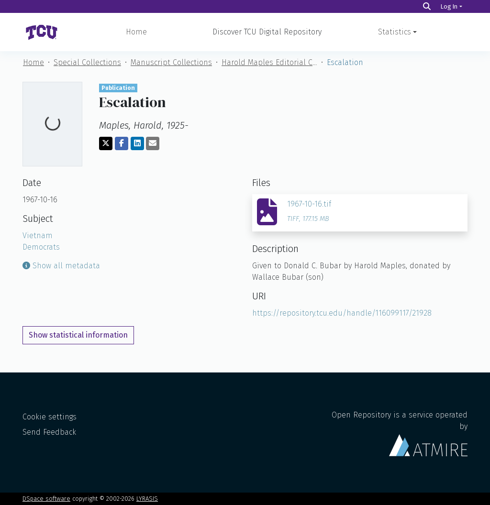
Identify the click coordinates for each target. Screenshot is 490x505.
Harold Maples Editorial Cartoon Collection (269, 62)
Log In (449, 6)
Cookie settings (49, 416)
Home (136, 31)
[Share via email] (152, 143)
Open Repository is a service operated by (400, 433)
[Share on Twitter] (105, 143)
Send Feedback (49, 432)
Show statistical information (78, 335)
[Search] (427, 6)
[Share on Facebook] (121, 143)
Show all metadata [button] (61, 265)
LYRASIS (147, 498)
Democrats (41, 247)
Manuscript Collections (171, 62)
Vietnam (37, 235)
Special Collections (87, 62)
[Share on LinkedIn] (137, 143)
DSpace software (46, 498)
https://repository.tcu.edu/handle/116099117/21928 (342, 313)
